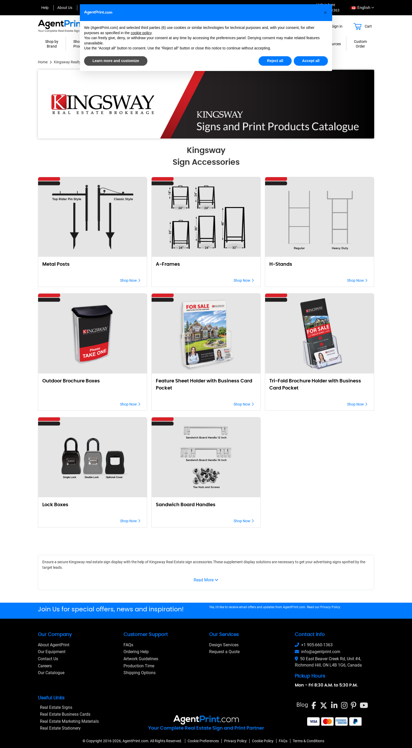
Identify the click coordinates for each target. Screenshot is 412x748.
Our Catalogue (51, 672)
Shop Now (130, 280)
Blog (302, 704)
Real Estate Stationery (60, 728)
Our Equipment (51, 651)
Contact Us (48, 658)
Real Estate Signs (56, 707)
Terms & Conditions (308, 741)
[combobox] (361, 7)
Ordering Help (136, 651)
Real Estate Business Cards (65, 714)
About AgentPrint (53, 644)
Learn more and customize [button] (115, 61)
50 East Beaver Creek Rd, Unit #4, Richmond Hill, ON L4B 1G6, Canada (328, 662)
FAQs (128, 644)
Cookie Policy (263, 741)
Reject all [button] (275, 61)
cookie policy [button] (141, 33)
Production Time (138, 665)
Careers (45, 665)
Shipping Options (139, 672)
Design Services (224, 644)
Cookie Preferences (203, 741)
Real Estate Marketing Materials (69, 721)
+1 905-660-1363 (314, 644)
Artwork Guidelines (140, 658)
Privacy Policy (330, 607)
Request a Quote (224, 651)
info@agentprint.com (317, 651)
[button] (325, 12)
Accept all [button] (311, 61)
